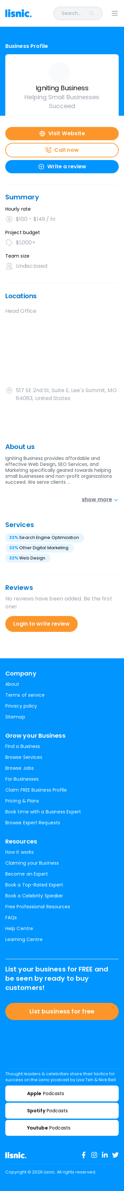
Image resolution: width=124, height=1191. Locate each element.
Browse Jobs (19, 768)
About (12, 684)
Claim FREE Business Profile (36, 790)
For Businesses (22, 779)
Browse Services (23, 757)
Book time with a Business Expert (43, 811)
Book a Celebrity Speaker (34, 895)
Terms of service (25, 695)
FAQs (11, 917)
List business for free (62, 1011)
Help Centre (19, 928)
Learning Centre (24, 939)
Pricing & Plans (22, 801)
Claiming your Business (32, 863)
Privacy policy (21, 706)
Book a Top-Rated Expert (34, 885)
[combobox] (71, 13)
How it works (19, 852)
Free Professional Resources (37, 906)
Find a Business (22, 746)
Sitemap (15, 717)
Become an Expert (26, 874)
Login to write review (41, 624)
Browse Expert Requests (32, 822)
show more (100, 499)
